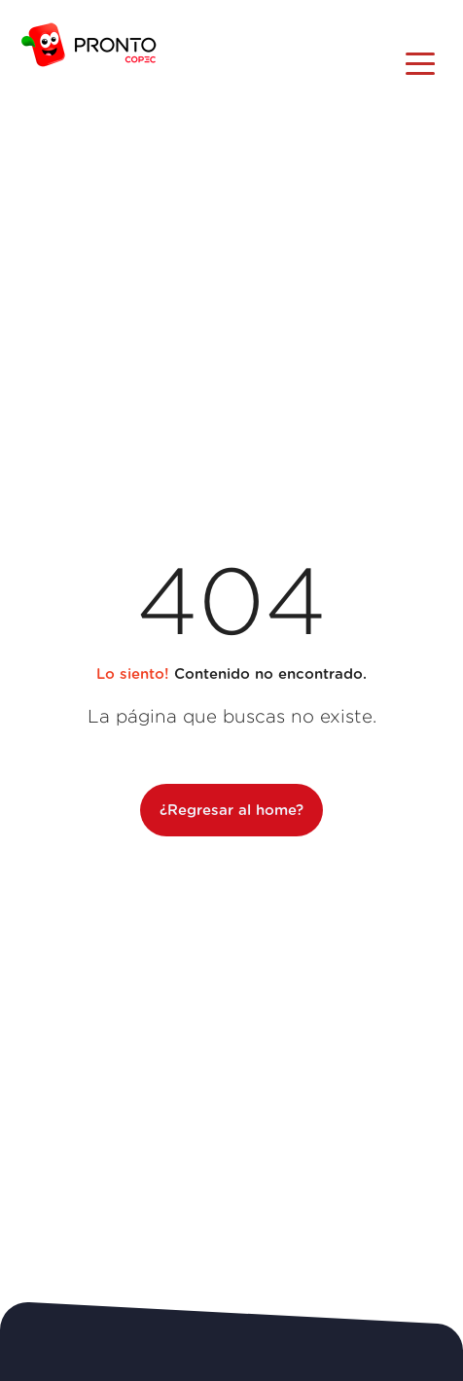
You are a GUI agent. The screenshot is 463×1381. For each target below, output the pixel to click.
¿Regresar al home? (231, 810)
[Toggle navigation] (420, 62)
